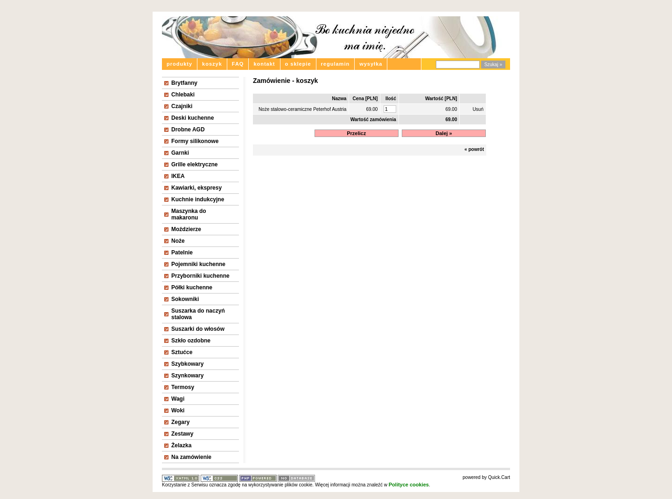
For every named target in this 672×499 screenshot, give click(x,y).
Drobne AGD (188, 129)
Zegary (180, 422)
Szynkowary (187, 375)
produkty (179, 64)
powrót (476, 149)
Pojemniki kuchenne (198, 264)
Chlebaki (183, 94)
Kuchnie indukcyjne (197, 199)
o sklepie (298, 64)
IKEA (178, 176)
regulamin (335, 64)
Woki (177, 410)
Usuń (478, 109)
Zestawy (182, 434)
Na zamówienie (191, 457)
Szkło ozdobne (190, 340)
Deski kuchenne (192, 118)
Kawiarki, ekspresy (196, 188)
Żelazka (181, 445)
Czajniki (181, 106)
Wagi (177, 399)
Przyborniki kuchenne (200, 276)
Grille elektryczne (194, 164)
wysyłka (370, 64)
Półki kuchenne (191, 287)
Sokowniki (185, 299)
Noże (178, 241)
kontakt (264, 64)
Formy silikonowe (194, 141)
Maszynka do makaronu (188, 214)
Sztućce (181, 352)
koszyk (212, 64)
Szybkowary (187, 364)
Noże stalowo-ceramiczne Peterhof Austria (302, 109)
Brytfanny (184, 83)
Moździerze (186, 229)
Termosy (182, 387)
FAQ (238, 64)
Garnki (180, 153)
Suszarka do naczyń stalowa (198, 314)
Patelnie (182, 252)
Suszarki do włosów (197, 329)
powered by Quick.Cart (486, 477)
